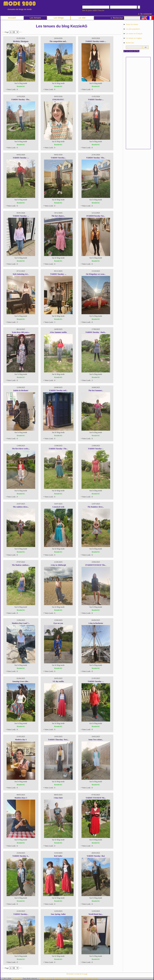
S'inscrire (100, 10)
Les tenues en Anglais (134, 38)
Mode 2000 (17, 978)
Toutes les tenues (132, 24)
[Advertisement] (138, 103)
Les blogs (59, 18)
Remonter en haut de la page (77, 974)
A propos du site (92, 978)
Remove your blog (77, 978)
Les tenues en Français (134, 33)
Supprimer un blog (61, 978)
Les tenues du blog (132, 51)
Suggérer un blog (45, 978)
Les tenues (35, 18)
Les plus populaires (133, 29)
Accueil (12, 18)
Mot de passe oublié (89, 10)
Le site (82, 18)
